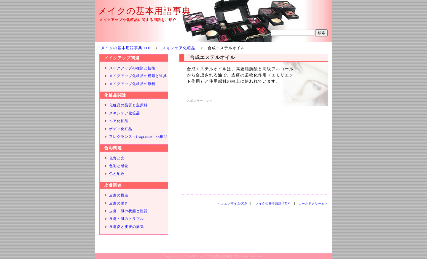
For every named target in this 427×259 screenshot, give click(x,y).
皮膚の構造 (118, 195)
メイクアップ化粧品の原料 (132, 84)
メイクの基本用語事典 (144, 11)
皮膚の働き (118, 203)
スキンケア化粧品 (178, 48)
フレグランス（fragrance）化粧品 (138, 137)
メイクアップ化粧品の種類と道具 (138, 76)
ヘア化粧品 (118, 121)
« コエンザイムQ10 (232, 203)
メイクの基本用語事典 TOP (126, 48)
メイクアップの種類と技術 (132, 68)
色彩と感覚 (118, 166)
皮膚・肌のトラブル (126, 219)
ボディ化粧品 (120, 129)
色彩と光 (117, 158)
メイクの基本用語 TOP (273, 203)
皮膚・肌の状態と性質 (128, 211)
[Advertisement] (236, 145)
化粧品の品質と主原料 (128, 105)
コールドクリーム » (313, 203)
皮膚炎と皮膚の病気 (126, 227)
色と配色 (117, 174)
